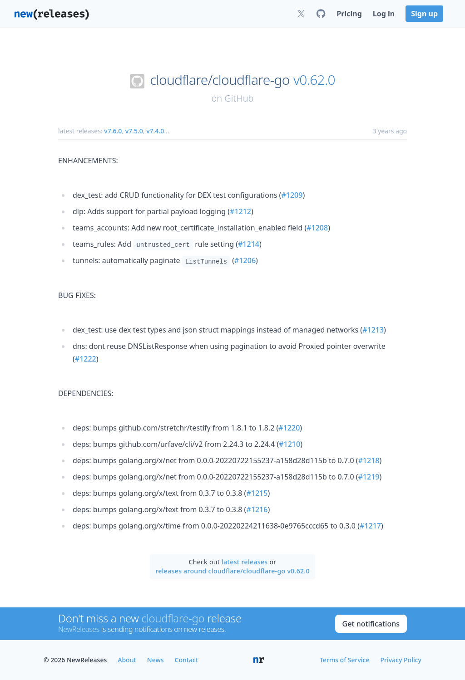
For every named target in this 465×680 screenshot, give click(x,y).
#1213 (373, 330)
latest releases (244, 562)
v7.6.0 (113, 131)
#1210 (289, 444)
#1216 (256, 509)
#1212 (240, 211)
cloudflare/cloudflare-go (219, 79)
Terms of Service (344, 660)
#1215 (256, 493)
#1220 (289, 428)
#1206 (245, 260)
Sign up (424, 14)
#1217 (370, 526)
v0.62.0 (314, 79)
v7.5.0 (134, 131)
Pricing (348, 14)
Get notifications (371, 624)
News (155, 660)
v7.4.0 (155, 131)
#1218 (369, 460)
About (127, 660)
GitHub (238, 98)
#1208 (317, 228)
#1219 (369, 477)
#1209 (291, 195)
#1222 (85, 359)
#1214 (248, 244)
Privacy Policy (401, 660)
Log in (384, 14)
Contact (186, 660)
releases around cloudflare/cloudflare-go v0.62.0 (232, 571)
